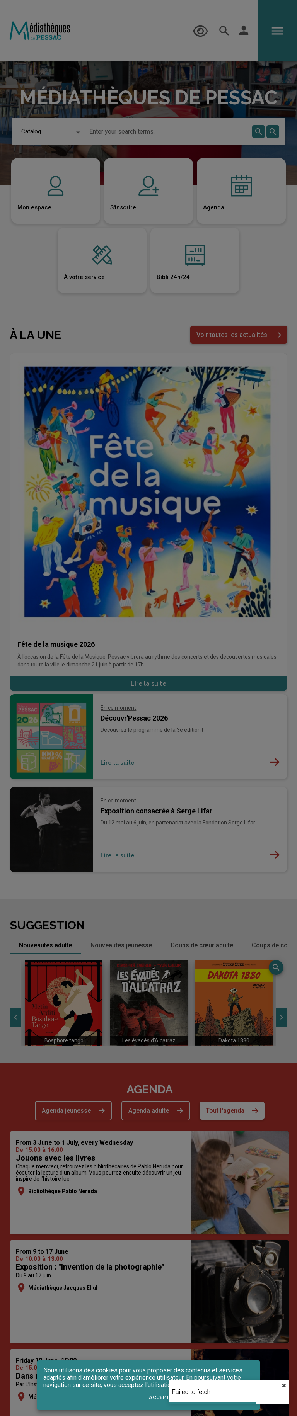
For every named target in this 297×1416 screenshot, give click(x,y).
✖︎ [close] (284, 1386)
